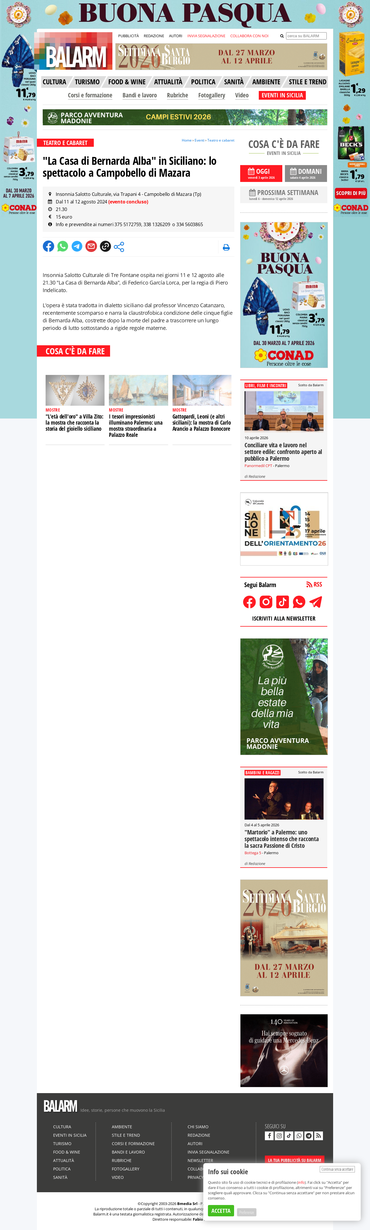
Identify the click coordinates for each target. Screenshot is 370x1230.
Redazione (257, 476)
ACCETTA (221, 1211)
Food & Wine (66, 1152)
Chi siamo (198, 1126)
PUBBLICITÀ (128, 35)
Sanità (60, 1177)
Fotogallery (211, 95)
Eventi (199, 140)
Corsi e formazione (90, 95)
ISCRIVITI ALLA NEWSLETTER (283, 618)
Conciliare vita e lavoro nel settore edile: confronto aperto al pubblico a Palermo (283, 451)
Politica (62, 1169)
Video (242, 95)
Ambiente (122, 1126)
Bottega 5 (253, 852)
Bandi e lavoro (140, 95)
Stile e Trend (126, 1135)
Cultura (62, 1126)
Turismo (62, 1143)
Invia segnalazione (208, 1152)
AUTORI (175, 35)
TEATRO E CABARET (65, 143)
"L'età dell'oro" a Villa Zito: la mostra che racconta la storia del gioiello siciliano (74, 422)
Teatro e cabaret (220, 140)
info (301, 1182)
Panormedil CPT (258, 465)
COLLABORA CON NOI (249, 35)
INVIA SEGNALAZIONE (206, 35)
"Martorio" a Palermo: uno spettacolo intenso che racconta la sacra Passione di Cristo (282, 839)
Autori (195, 1143)
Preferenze (246, 1212)
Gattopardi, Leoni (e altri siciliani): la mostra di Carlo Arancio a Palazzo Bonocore (202, 422)
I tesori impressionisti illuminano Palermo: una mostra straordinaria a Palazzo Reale (135, 426)
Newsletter (200, 1160)
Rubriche (177, 95)
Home (187, 140)
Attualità (63, 1160)
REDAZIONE (154, 35)
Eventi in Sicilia (70, 1135)
